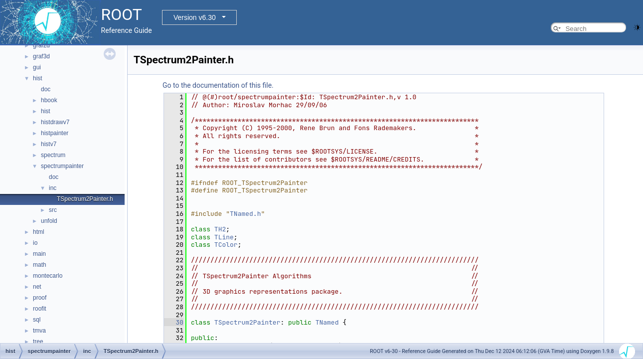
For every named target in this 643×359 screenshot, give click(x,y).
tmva (39, 330)
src (53, 209)
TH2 (220, 229)
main (39, 253)
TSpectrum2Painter (247, 322)
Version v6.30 (194, 17)
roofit (39, 308)
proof (39, 297)
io (35, 242)
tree (38, 341)
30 (173, 322)
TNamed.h (245, 213)
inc (52, 187)
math (39, 264)
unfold (49, 220)
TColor (226, 244)
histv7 (48, 144)
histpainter (54, 133)
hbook (49, 100)
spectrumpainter (62, 166)
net (37, 286)
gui (37, 67)
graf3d (41, 56)
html (38, 231)
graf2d (41, 45)
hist (37, 78)
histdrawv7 (55, 122)
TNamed (327, 322)
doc (45, 89)
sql (36, 319)
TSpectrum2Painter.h (85, 198)
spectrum (53, 155)
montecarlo (47, 275)
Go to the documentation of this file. (218, 85)
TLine (224, 237)
